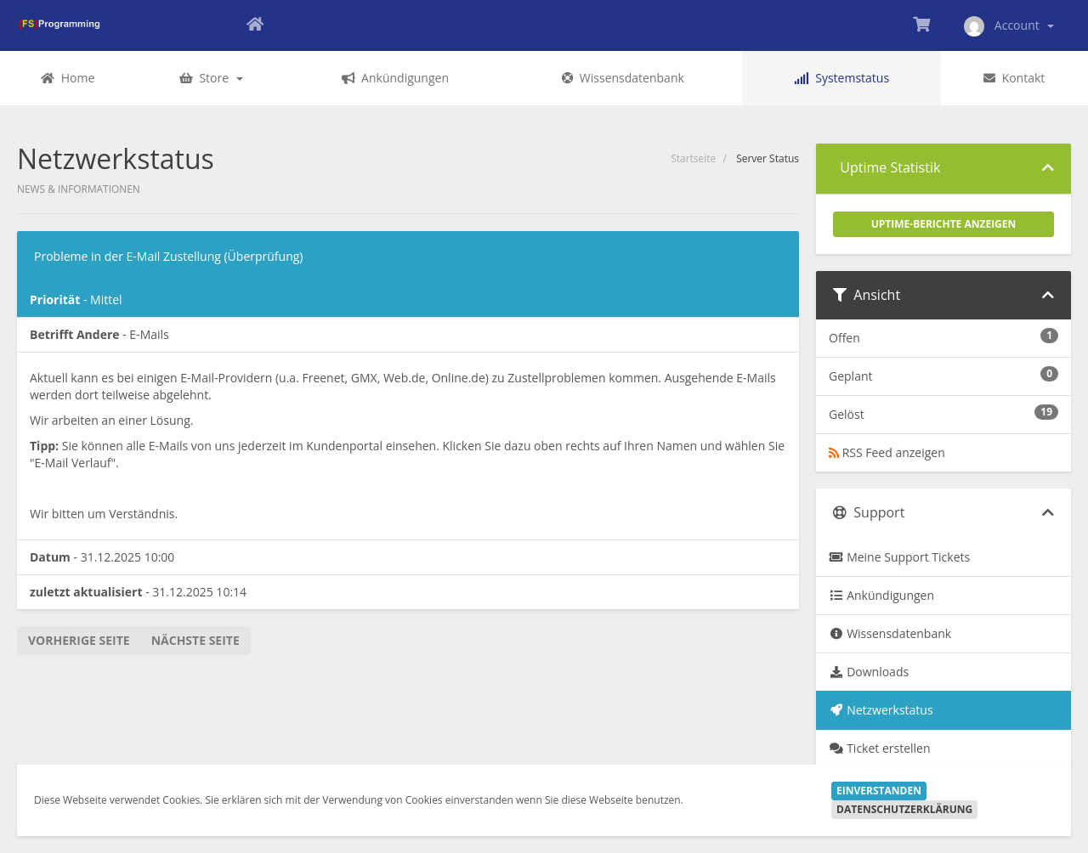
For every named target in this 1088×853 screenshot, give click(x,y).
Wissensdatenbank (890, 633)
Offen (943, 337)
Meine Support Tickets (899, 557)
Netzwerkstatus (881, 710)
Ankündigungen (881, 595)
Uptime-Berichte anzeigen (944, 224)
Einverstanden (878, 790)
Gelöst (943, 413)
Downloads (869, 672)
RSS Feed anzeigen (887, 452)
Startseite (693, 158)
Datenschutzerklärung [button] (904, 809)
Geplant (943, 375)
